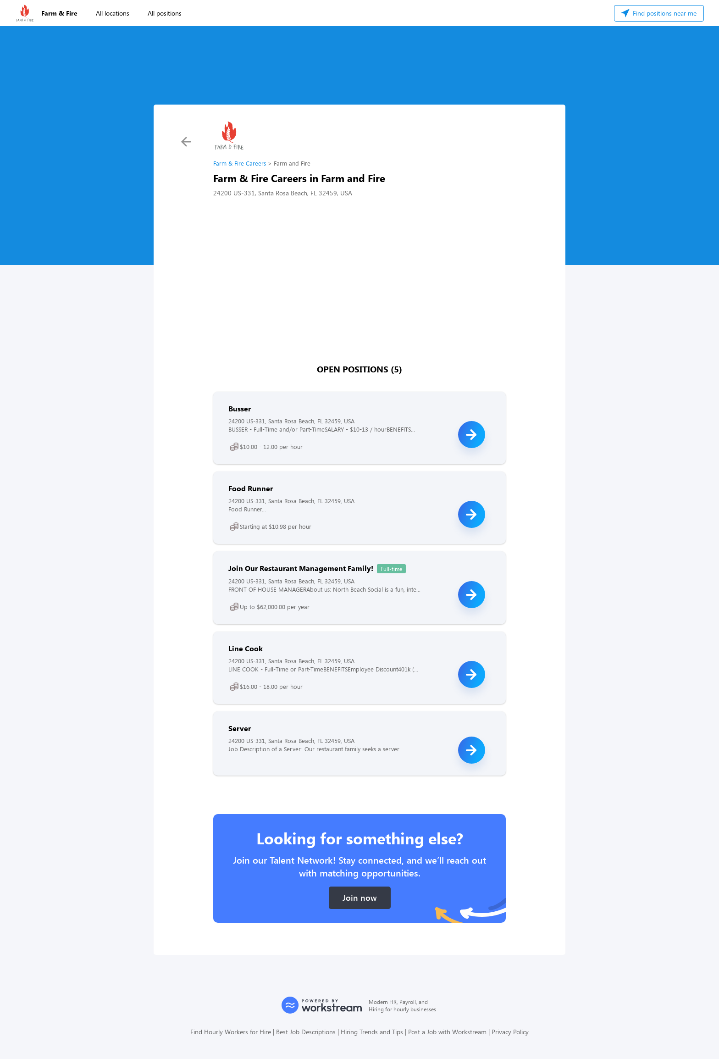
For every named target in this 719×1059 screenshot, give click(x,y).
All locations (112, 13)
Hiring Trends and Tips (372, 1031)
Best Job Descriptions (306, 1031)
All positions (165, 13)
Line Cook (245, 648)
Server (239, 728)
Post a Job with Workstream (447, 1031)
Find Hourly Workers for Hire (230, 1031)
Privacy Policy (510, 1031)
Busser (239, 408)
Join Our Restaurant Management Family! (300, 568)
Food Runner (250, 488)
